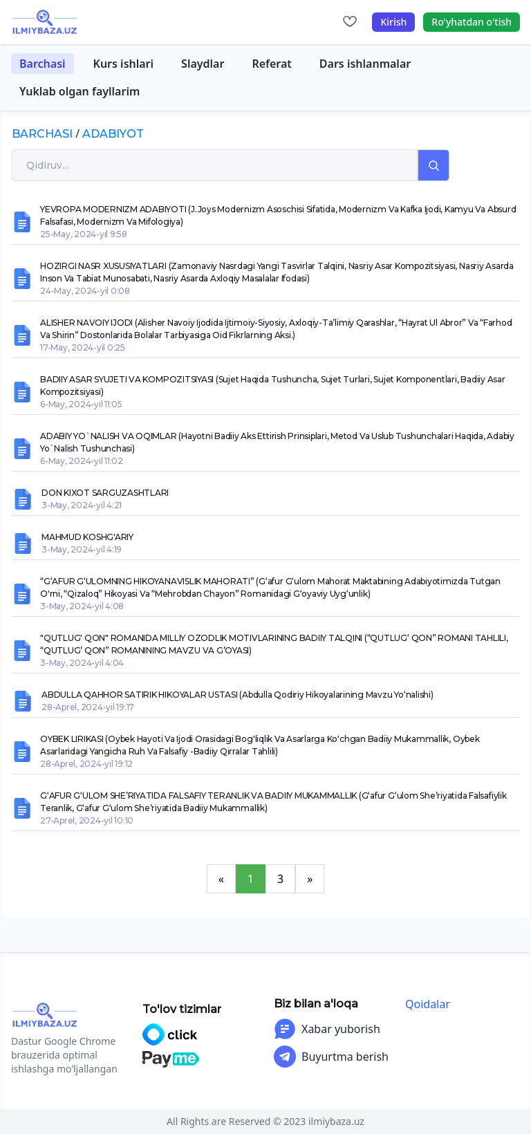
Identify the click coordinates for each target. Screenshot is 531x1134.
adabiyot (113, 133)
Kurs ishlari (123, 63)
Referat (271, 63)
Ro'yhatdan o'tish (471, 21)
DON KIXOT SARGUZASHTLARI (105, 492)
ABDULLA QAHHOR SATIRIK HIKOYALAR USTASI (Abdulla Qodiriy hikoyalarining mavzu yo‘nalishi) (237, 694)
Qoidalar (427, 1004)
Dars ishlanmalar (365, 63)
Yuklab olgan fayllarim (79, 91)
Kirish (393, 21)
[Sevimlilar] (350, 22)
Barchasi (42, 63)
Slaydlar (202, 63)
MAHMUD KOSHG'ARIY (87, 537)
